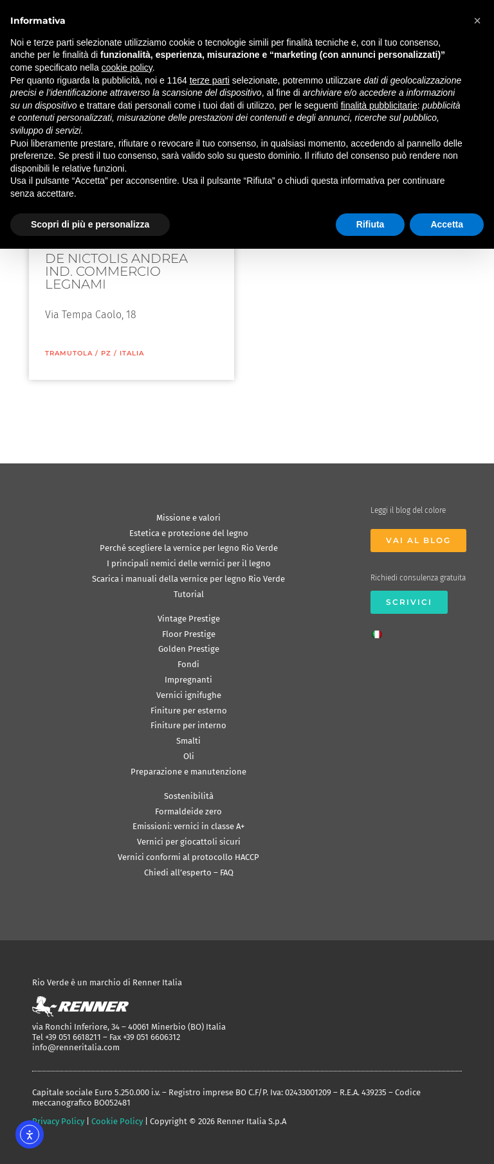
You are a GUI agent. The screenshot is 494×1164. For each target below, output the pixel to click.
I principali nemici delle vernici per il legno (189, 563)
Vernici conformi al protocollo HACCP (188, 857)
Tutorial (189, 594)
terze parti (210, 80)
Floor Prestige (188, 634)
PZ (106, 353)
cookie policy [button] (127, 67)
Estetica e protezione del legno (188, 533)
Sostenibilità (189, 796)
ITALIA (132, 353)
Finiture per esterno (189, 710)
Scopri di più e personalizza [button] (90, 224)
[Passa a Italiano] (380, 630)
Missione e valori (188, 518)
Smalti (188, 741)
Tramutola (69, 353)
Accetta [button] (446, 224)
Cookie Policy (117, 1121)
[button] (477, 20)
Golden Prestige (188, 649)
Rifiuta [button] (370, 224)
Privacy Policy (58, 1121)
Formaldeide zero (188, 811)
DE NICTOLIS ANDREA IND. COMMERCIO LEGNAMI (116, 271)
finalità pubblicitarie (379, 105)
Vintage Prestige (189, 618)
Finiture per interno (188, 725)
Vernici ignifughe (188, 695)
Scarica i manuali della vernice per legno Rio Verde (188, 579)
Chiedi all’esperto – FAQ (188, 872)
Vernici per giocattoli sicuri (189, 841)
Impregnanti (188, 680)
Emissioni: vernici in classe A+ (188, 826)
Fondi (188, 664)
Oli (188, 756)
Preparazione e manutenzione (188, 771)
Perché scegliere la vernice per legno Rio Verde (189, 548)
